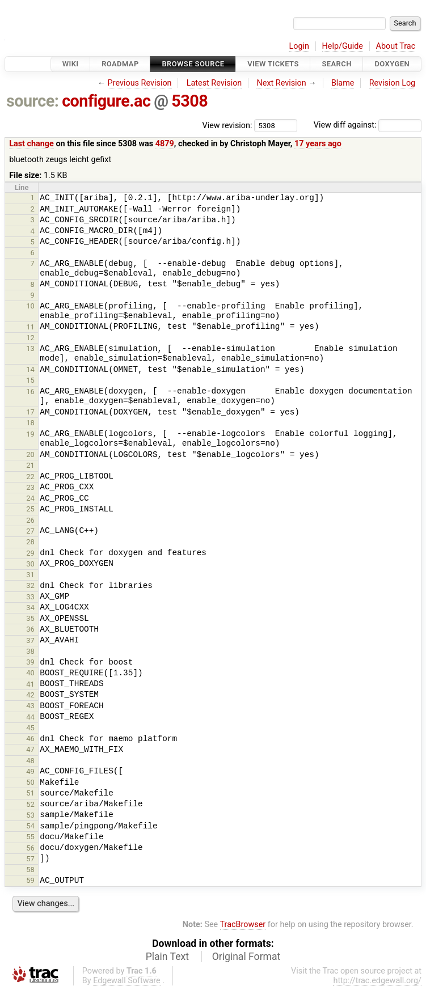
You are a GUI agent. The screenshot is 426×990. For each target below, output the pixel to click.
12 (30, 337)
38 (30, 651)
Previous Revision (140, 83)
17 (30, 412)
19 (30, 434)
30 (30, 564)
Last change (31, 144)
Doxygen (392, 64)
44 (30, 717)
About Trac (396, 46)
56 (30, 848)
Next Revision (281, 83)
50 (30, 782)
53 (30, 815)
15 (30, 380)
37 (30, 640)
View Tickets (272, 64)
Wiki (70, 64)
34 (30, 607)
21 (30, 465)
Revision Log (392, 83)
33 (30, 597)
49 (30, 771)
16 (30, 391)
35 (30, 618)
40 (30, 673)
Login (299, 46)
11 (30, 327)
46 (30, 738)
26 (30, 520)
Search (336, 64)
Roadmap (120, 64)
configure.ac (106, 101)
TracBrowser (243, 924)
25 (30, 509)
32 (30, 585)
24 (30, 498)
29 (30, 553)
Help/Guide (342, 46)
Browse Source (193, 64)
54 (30, 826)
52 (30, 804)
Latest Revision (214, 83)
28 (30, 542)
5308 (189, 101)
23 (30, 487)
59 (30, 880)
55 (30, 836)
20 (30, 454)
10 (30, 306)
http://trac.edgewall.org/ (377, 980)
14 (30, 369)
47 (30, 749)
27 (30, 531)
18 (30, 422)
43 (30, 705)
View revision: (227, 125)
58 (30, 869)
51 (30, 793)
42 (30, 695)
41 (30, 684)
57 (30, 858)
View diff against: (367, 125)
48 (30, 760)
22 (30, 476)
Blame (343, 83)
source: (32, 101)
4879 (164, 144)
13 (30, 348)
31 (30, 574)
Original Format (246, 956)
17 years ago (317, 144)
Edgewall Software (127, 980)
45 (30, 728)
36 (30, 629)
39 (30, 662)
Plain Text (167, 956)
